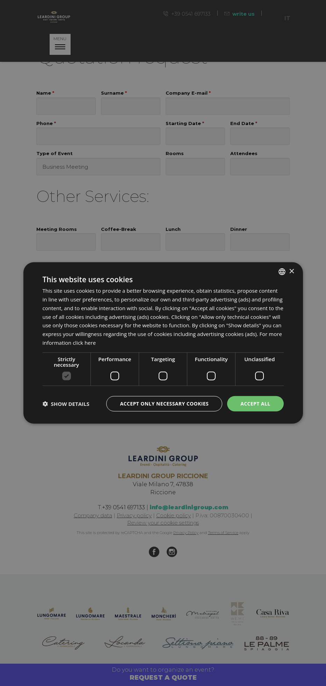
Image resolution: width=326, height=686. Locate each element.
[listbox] (281, 271)
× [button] (291, 271)
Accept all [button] (255, 403)
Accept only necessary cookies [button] (164, 403)
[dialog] (163, 343)
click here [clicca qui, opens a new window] (84, 342)
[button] (66, 404)
